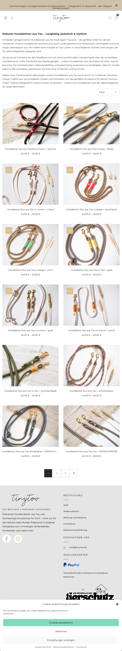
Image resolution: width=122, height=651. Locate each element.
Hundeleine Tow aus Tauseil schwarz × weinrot (30, 148)
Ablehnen (61, 631)
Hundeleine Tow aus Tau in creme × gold (30, 330)
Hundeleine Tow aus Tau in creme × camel (91, 330)
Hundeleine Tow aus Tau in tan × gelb (91, 270)
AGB (65, 505)
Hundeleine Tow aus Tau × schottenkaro (92, 390)
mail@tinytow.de (78, 547)
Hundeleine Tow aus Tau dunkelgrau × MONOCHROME (32, 451)
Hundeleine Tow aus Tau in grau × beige (91, 148)
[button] (117, 604)
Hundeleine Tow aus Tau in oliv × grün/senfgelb (30, 390)
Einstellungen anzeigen (61, 640)
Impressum (81, 647)
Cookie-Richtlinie (43, 647)
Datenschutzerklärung (63, 647)
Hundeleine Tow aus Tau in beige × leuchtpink (91, 209)
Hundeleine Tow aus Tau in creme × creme (30, 209)
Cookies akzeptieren (61, 622)
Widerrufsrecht (71, 511)
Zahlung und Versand (74, 517)
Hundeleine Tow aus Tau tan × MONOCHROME (91, 451)
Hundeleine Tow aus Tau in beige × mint (30, 270)
